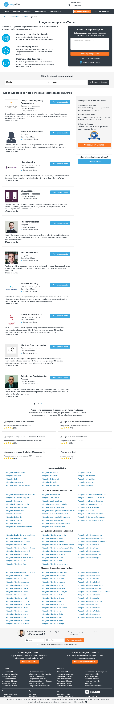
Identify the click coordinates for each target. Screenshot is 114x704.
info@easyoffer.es (63, 694)
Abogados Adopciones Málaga (53, 624)
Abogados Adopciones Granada (53, 588)
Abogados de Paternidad (51, 494)
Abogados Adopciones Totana (53, 538)
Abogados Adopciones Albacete (17, 582)
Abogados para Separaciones (88, 507)
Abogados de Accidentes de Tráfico (18, 485)
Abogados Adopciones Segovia (89, 595)
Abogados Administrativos (15, 472)
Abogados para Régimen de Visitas (90, 501)
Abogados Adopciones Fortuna (89, 551)
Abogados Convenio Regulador (40, 674)
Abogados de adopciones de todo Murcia (20, 535)
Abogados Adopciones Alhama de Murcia (56, 551)
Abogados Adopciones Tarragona (90, 601)
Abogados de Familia (49, 482)
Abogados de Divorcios (50, 476)
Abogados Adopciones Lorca (16, 545)
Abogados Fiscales (84, 472)
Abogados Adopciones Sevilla (88, 598)
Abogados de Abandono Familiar (17, 504)
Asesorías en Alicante (64, 686)
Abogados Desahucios (37, 683)
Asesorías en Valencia (64, 676)
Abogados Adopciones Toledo (88, 604)
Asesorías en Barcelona (65, 674)
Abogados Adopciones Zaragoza (89, 617)
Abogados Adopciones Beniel (88, 545)
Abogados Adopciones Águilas (17, 554)
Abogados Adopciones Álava (16, 579)
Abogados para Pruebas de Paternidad (92, 498)
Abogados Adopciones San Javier (54, 535)
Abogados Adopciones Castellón (17, 624)
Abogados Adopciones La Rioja (53, 604)
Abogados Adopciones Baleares (17, 601)
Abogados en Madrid (9, 672)
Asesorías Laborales (92, 679)
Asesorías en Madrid (64, 672)
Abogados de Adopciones (15, 511)
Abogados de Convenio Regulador (18, 498)
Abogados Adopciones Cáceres (17, 614)
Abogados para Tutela (86, 511)
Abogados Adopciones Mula (52, 561)
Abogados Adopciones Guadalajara (54, 592)
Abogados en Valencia (9, 676)
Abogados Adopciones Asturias (17, 592)
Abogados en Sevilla (9, 683)
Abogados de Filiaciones (14, 520)
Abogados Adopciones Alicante (17, 585)
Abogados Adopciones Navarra (89, 576)
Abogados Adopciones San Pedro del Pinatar (58, 545)
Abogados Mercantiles (86, 482)
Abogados (5, 669)
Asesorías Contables (92, 674)
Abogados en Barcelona (10, 674)
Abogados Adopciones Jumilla (53, 541)
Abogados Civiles (12, 479)
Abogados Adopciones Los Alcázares (91, 538)
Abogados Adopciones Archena (53, 557)
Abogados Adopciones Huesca (53, 598)
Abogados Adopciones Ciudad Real (54, 572)
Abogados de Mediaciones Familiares (19, 527)
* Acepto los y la (57, 644)
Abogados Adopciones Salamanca (90, 588)
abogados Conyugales (14, 501)
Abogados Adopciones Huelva (52, 595)
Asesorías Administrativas (94, 686)
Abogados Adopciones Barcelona (18, 604)
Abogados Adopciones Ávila (16, 595)
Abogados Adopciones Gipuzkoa (53, 582)
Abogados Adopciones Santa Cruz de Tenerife (94, 592)
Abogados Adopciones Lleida (52, 614)
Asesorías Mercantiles (92, 681)
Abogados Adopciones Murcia (16, 538)
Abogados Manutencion (50, 498)
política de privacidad (70, 644)
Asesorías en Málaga (64, 681)
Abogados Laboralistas (86, 479)
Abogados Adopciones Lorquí (88, 557)
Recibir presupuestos (90, 54)
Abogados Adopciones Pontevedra (90, 585)
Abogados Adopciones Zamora (89, 614)
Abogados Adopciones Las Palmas (54, 608)
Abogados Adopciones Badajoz (17, 598)
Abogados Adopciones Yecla (16, 561)
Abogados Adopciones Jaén (52, 601)
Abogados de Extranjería (51, 479)
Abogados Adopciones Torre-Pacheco (19, 557)
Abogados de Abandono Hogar (17, 507)
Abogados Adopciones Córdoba (53, 576)
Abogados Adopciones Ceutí (88, 548)
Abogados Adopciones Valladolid (89, 611)
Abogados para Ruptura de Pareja (90, 504)
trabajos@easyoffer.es (65, 697)
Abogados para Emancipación (53, 520)
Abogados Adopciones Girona (52, 585)
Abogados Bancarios (13, 476)
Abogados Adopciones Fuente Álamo (55, 564)
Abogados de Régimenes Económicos (91, 517)
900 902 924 (33, 697)
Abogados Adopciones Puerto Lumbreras (92, 541)
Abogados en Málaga (9, 681)
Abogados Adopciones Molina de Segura (20, 548)
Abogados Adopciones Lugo (52, 617)
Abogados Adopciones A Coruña (17, 576)
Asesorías (60, 669)
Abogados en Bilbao (9, 679)
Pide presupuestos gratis (84, 661)
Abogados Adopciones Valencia (89, 608)
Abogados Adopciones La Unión (53, 554)
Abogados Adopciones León (52, 611)
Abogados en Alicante (9, 686)
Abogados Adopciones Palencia (89, 582)
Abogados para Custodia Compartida (55, 514)
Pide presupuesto (60, 102)
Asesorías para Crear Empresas (96, 672)
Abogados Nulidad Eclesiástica (53, 507)
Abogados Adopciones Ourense (89, 579)
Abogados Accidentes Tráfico (39, 686)
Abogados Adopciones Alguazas (89, 554)
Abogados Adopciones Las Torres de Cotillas (58, 548)
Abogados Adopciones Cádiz (16, 617)
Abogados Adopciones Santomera (90, 535)
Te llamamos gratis (74, 640)
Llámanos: (33, 694)
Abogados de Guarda (13, 523)
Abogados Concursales (14, 482)
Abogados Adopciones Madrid (53, 620)
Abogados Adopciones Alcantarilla (18, 551)
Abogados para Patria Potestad (53, 527)
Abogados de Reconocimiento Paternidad (21, 494)
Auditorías (88, 683)
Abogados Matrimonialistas (52, 501)
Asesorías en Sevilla (64, 683)
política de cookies (78, 702)
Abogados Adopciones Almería (17, 588)
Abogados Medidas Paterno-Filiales (54, 504)
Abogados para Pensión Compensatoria (92, 494)
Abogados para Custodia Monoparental (56, 517)
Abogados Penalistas (85, 485)
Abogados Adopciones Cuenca (53, 579)
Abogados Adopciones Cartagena (18, 541)
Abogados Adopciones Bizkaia (17, 608)
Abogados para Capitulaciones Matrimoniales (58, 511)
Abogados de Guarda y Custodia (40, 681)
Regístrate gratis (29, 661)
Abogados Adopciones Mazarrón (17, 564)
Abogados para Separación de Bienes (91, 520)
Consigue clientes (94, 161)
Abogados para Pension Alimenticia (90, 514)
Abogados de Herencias (50, 485)
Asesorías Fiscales (91, 676)
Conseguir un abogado (94, 145)
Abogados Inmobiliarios (86, 476)
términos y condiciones (53, 644)
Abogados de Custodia (50, 472)
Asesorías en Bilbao (64, 679)
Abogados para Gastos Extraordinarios (56, 523)
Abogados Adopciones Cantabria (18, 620)
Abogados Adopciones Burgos (17, 611)
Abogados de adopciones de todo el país (20, 572)
